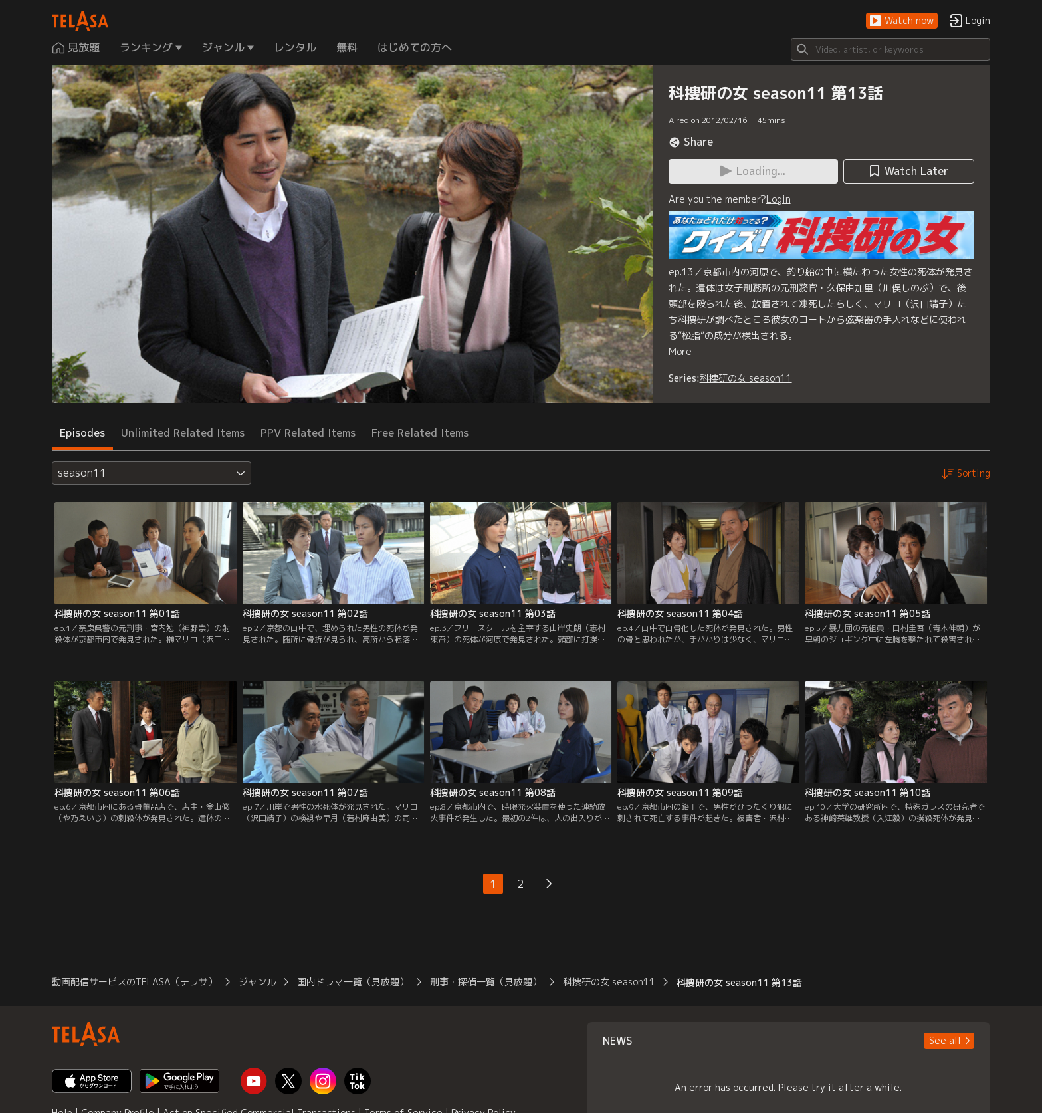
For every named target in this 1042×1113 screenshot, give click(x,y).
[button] (902, 21)
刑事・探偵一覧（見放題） (486, 981)
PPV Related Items (308, 433)
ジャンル (257, 981)
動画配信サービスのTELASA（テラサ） (134, 981)
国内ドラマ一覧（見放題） (353, 981)
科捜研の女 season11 (746, 378)
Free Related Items (420, 433)
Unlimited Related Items (183, 433)
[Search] (890, 49)
